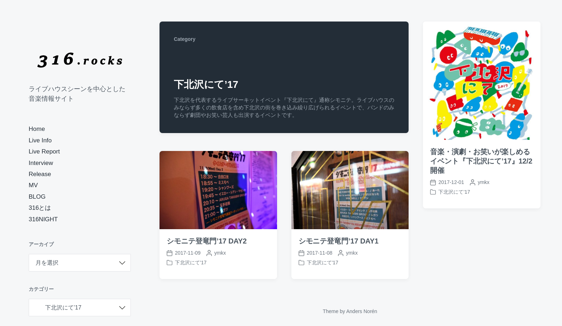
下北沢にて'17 (454, 192)
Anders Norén (361, 311)
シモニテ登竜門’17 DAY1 (338, 241)
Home (37, 129)
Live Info (40, 140)
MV (33, 185)
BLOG (37, 196)
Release (40, 174)
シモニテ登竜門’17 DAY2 (207, 241)
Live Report (44, 151)
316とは (40, 207)
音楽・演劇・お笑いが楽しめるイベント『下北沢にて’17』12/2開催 (481, 161)
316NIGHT (43, 219)
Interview (41, 163)
